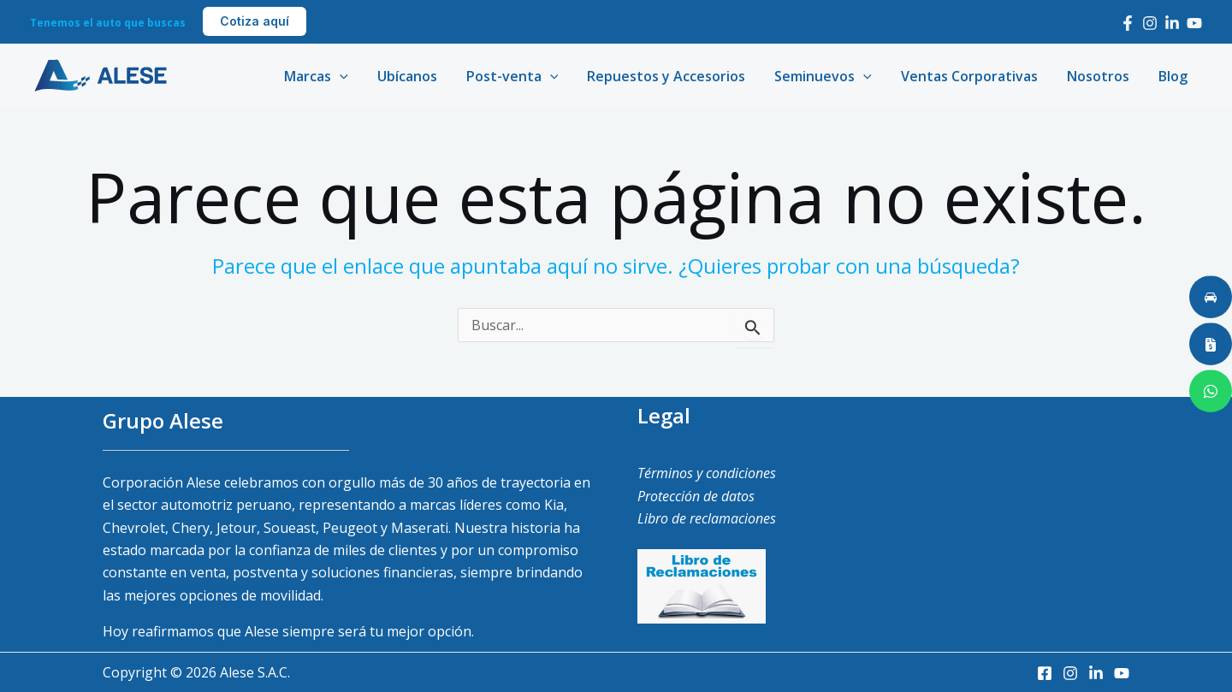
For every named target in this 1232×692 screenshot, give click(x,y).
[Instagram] (1150, 23)
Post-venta (522, 76)
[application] (352, 76)
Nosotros (1100, 76)
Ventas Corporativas (973, 76)
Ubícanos (418, 76)
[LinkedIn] (1172, 23)
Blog (1173, 76)
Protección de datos (696, 496)
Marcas (329, 76)
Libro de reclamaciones (706, 518)
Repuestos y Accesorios (674, 76)
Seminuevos (829, 76)
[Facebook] (1127, 23)
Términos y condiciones (706, 473)
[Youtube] (1194, 23)
